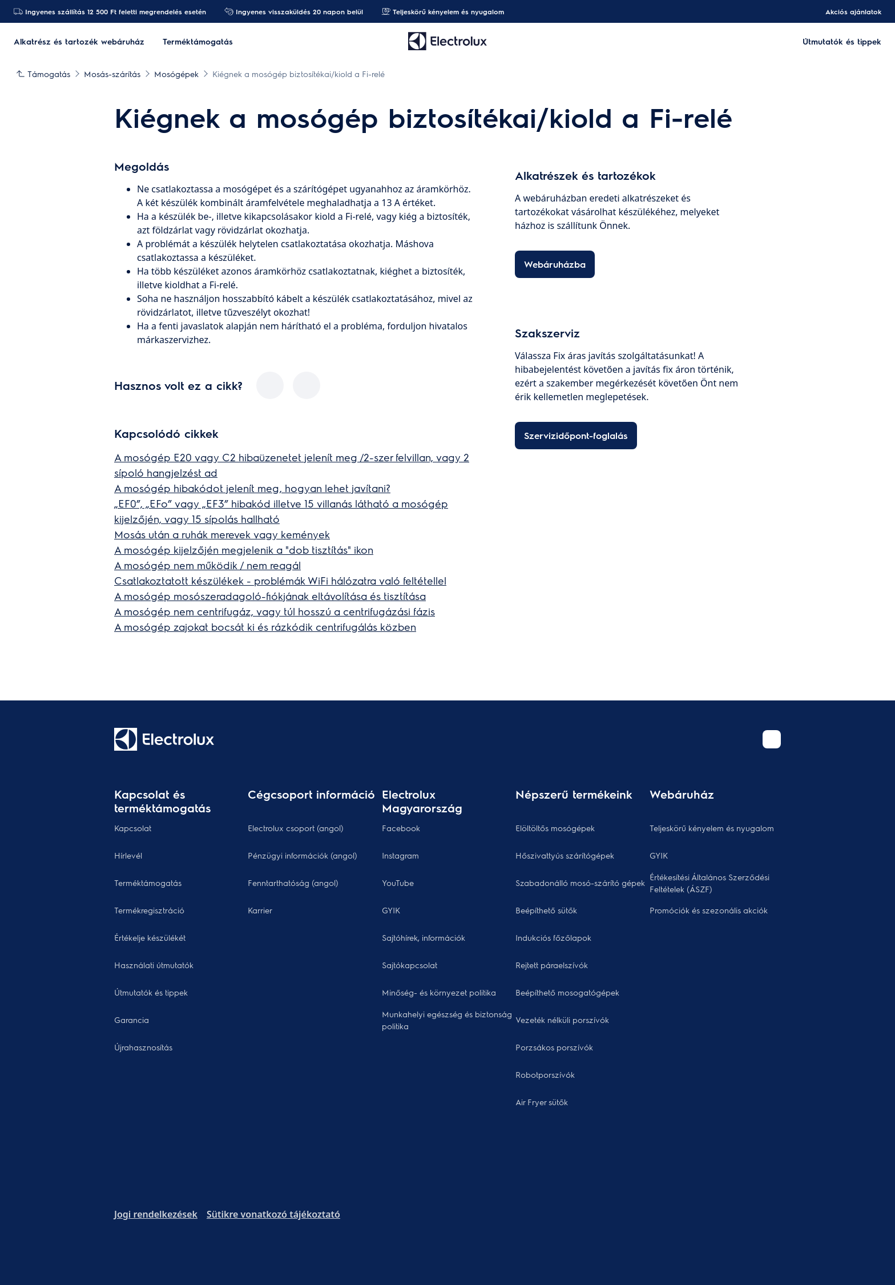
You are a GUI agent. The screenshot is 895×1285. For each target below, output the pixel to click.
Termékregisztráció (149, 910)
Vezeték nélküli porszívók (562, 1019)
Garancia (131, 1019)
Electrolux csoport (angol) (296, 828)
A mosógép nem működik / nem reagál (207, 564)
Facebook (401, 828)
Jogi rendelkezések (155, 1214)
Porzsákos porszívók (554, 1047)
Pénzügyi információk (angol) (302, 855)
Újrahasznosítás (143, 1047)
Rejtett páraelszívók (551, 965)
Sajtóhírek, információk (423, 937)
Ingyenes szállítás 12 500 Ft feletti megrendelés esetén (110, 11)
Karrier (260, 910)
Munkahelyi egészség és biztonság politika (447, 1020)
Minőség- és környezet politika (439, 992)
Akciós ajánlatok (847, 11)
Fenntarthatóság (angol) (293, 882)
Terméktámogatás (148, 882)
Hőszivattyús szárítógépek (564, 855)
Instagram (400, 855)
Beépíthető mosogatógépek (567, 992)
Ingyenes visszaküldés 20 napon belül (293, 11)
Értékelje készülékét (150, 937)
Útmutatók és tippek (151, 992)
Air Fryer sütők (541, 1102)
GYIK (391, 910)
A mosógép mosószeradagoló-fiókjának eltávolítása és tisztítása (270, 595)
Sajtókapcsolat (409, 965)
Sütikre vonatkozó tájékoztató (273, 1214)
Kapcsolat (132, 828)
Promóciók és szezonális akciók (709, 910)
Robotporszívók (545, 1074)
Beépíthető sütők (546, 910)
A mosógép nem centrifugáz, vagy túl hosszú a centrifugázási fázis (274, 611)
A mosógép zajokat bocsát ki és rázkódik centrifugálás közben (265, 626)
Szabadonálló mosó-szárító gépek (580, 882)
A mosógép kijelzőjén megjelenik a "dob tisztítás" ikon (243, 549)
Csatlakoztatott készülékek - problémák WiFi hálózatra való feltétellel (280, 580)
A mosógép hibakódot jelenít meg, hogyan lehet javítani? (252, 487)
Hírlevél (128, 855)
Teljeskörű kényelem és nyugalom (442, 11)
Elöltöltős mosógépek (555, 828)
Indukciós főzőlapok (553, 937)
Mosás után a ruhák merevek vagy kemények (222, 534)
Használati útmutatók (153, 965)
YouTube (398, 882)
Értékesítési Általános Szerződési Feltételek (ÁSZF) (709, 883)
